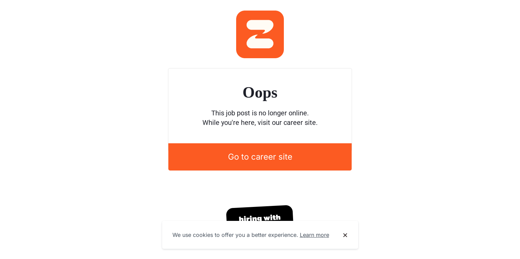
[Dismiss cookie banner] (345, 235)
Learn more (314, 234)
